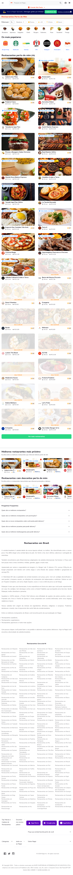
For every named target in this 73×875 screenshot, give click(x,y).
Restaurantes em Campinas (7, 676)
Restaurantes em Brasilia (27, 671)
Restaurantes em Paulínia (27, 739)
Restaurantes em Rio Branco (43, 744)
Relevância (20, 21)
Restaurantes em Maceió (62, 686)
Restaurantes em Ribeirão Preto (45, 676)
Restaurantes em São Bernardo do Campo (8, 661)
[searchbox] (35, 3)
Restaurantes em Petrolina (27, 776)
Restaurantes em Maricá (62, 731)
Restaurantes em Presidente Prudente (43, 774)
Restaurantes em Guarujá (63, 791)
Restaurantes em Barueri (27, 724)
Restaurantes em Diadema (63, 716)
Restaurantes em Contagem (42, 683)
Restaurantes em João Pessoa (26, 680)
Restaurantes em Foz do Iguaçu (62, 729)
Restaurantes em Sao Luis (27, 709)
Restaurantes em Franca (26, 762)
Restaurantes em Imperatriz (60, 770)
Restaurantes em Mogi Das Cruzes (27, 695)
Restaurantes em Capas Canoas (26, 796)
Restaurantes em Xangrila (27, 803)
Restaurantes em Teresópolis (24, 751)
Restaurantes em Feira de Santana (45, 729)
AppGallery (65, 823)
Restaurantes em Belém (44, 660)
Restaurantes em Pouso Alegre (62, 774)
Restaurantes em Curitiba (63, 668)
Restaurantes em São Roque (61, 747)
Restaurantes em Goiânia (27, 675)
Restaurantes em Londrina (27, 686)
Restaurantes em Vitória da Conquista (62, 755)
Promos (31, 22)
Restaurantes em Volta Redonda (8, 702)
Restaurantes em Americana (24, 759)
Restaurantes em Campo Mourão (26, 729)
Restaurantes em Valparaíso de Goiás (8, 755)
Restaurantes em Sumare (9, 750)
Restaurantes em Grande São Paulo (44, 665)
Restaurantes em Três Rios (45, 750)
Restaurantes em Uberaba (27, 690)
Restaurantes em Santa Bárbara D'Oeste (9, 762)
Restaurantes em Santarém (24, 747)
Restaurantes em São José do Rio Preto (10, 680)
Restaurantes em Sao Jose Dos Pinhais (27, 706)
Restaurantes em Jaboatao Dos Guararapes (10, 710)
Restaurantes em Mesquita (10, 735)
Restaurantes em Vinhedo (45, 754)
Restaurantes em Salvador (45, 671)
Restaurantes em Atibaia (44, 758)
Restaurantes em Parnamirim (7, 740)
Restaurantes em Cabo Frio (26, 653)
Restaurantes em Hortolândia (7, 732)
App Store (33, 823)
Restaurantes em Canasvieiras (42, 796)
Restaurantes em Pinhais (44, 799)
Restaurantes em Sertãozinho (60, 804)
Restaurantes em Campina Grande (27, 702)
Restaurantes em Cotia (44, 769)
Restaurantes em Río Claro (63, 743)
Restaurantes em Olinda (9, 716)
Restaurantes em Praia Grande (26, 713)
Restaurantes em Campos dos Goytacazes (63, 789)
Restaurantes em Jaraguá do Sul (45, 732)
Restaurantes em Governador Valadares (26, 781)
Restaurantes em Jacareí (9, 656)
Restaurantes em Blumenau (42, 695)
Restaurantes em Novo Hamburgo (44, 702)
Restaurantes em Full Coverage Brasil (43, 807)
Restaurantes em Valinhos (63, 750)
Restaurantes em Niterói (26, 660)
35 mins (49, 22)
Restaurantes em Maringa (9, 694)
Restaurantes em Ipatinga (9, 780)
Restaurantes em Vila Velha (61, 683)
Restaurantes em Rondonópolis (7, 770)
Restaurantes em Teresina (63, 690)
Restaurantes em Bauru (62, 697)
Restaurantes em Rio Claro (63, 758)
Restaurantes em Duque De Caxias (26, 717)
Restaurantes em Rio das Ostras (9, 747)
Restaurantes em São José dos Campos (63, 676)
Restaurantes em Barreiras (10, 728)
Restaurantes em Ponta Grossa (9, 777)
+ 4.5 (40, 22)
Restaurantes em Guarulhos (24, 657)
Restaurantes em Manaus (27, 682)
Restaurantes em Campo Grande (9, 691)
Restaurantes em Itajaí (62, 776)
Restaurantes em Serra (44, 762)
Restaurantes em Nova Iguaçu (8, 653)
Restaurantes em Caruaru (63, 709)
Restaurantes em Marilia (9, 705)
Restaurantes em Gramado (63, 795)
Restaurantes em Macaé (62, 762)
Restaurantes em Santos (9, 664)
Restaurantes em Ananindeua (42, 725)
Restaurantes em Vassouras (24, 755)
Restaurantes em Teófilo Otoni (26, 770)
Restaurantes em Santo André (26, 665)
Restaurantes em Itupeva (44, 776)
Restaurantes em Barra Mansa (62, 725)
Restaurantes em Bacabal (45, 780)
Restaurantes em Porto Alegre (44, 669)
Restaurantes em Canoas (27, 720)
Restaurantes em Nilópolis (27, 735)
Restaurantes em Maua (44, 709)
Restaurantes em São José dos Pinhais (27, 650)
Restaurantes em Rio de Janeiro (9, 669)
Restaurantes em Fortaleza (10, 671)
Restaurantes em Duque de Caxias (62, 653)
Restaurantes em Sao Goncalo (8, 698)
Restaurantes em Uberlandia (42, 657)
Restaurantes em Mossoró (9, 773)
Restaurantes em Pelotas (27, 791)
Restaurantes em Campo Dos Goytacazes (44, 713)
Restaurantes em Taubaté (9, 724)
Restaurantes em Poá (43, 765)
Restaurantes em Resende (27, 743)
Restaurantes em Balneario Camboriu (61, 706)
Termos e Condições (64, 12)
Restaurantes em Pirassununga (7, 807)
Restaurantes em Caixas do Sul (44, 687)
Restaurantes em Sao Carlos (61, 695)
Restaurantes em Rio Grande (61, 785)
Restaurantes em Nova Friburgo (44, 736)
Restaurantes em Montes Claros (9, 721)
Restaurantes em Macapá (9, 788)
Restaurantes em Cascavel (10, 765)
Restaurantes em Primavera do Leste (25, 774)
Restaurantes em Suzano (62, 765)
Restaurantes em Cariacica (45, 791)
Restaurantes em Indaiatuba (60, 713)
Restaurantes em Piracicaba (60, 702)
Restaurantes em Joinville (27, 697)
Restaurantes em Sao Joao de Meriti (63, 650)
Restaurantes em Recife (62, 671)
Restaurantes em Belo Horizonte (26, 669)
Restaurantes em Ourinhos (63, 735)
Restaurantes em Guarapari (7, 800)
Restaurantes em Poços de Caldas (27, 789)
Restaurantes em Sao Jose (63, 799)
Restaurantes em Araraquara (42, 804)
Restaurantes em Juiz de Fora (9, 687)
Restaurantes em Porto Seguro (62, 740)
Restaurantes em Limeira (44, 705)
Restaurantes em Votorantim (7, 759)
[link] (18, 68)
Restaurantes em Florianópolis (42, 653)
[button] (36, 7)
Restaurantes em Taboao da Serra (45, 650)
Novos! (59, 22)
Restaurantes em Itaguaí (26, 731)
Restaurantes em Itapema (27, 784)
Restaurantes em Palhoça (45, 788)
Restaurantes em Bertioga (63, 806)
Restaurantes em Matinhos (27, 799)
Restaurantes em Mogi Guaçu (8, 796)
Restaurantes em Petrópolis (42, 740)
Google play (49, 823)
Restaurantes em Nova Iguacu (44, 698)
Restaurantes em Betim (9, 713)
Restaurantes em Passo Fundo (62, 781)
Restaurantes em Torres (9, 803)
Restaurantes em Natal (44, 679)
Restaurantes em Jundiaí (62, 656)
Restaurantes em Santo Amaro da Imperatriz (44, 785)
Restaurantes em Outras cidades (62, 665)
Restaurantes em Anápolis (45, 720)
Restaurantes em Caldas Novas (62, 721)
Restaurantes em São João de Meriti (45, 747)
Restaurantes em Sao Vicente (43, 717)
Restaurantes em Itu (25, 806)
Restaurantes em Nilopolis (9, 649)
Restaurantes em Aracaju (9, 682)
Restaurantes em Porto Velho (8, 744)
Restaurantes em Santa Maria (9, 792)
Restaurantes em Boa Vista (61, 661)
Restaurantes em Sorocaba (60, 680)
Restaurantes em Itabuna (27, 765)
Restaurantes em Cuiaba (44, 690)
